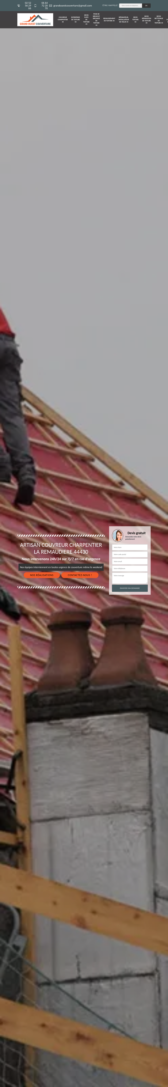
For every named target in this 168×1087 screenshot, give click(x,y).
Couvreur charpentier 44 (63, 19)
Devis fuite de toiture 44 (86, 19)
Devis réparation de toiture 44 (146, 19)
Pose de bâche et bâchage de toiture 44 (96, 19)
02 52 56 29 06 (24, 5)
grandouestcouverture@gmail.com (70, 5)
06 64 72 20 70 (41, 5)
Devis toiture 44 (135, 19)
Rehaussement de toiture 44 (109, 19)
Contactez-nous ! (80, 575)
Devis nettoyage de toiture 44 (159, 19)
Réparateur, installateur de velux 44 (124, 19)
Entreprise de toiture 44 (75, 19)
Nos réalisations (41, 575)
